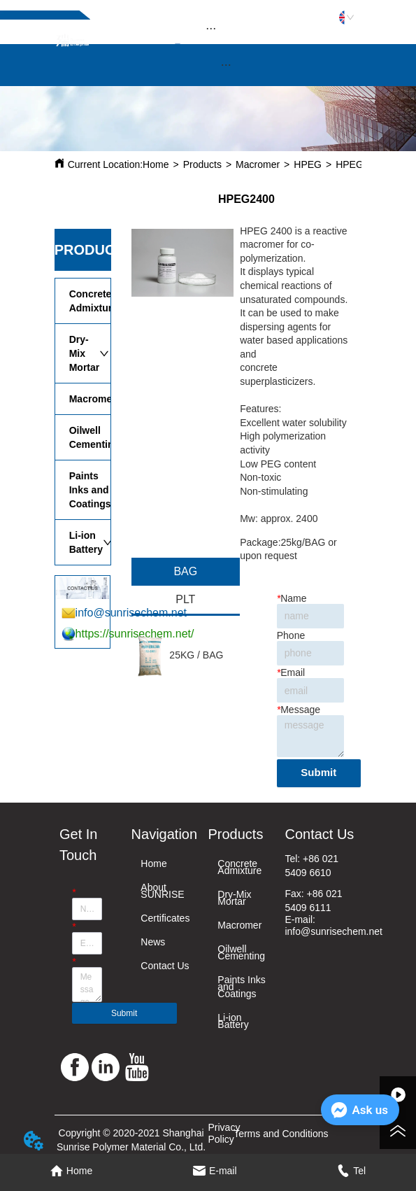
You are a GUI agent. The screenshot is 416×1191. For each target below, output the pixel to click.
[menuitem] (210, 27)
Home (155, 164)
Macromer (258, 164)
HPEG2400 (360, 164)
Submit (318, 772)
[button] (211, 28)
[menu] (210, 27)
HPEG (308, 164)
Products (202, 164)
